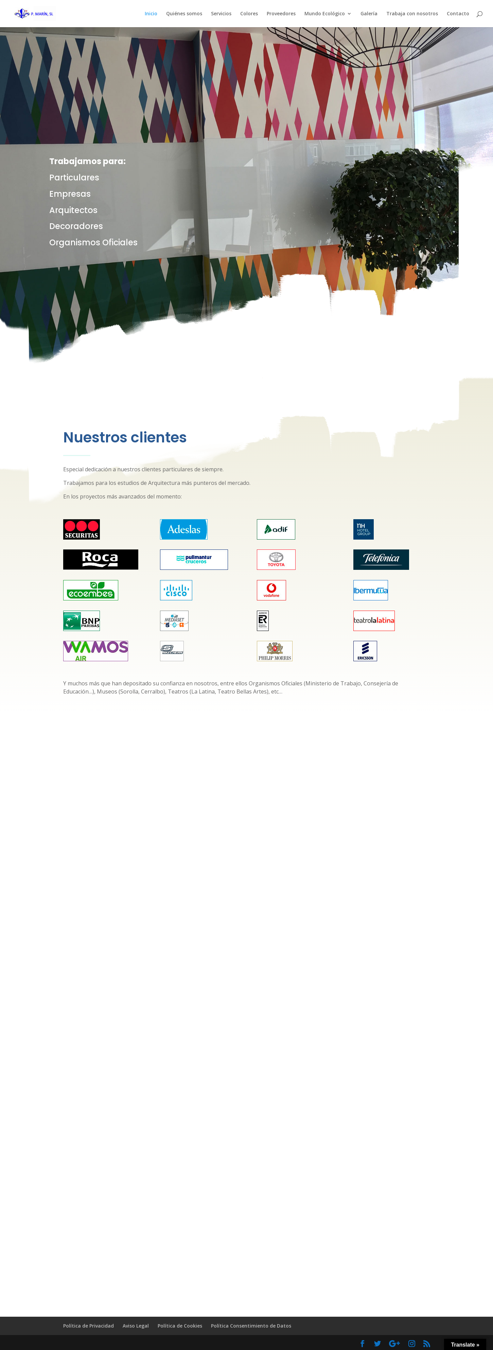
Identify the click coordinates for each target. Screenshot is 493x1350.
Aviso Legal (136, 1325)
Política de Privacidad (88, 1325)
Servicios (221, 14)
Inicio (151, 14)
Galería (368, 14)
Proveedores (281, 14)
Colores (249, 14)
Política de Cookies (180, 1325)
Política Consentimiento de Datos (251, 1325)
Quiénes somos (184, 14)
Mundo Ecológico (324, 14)
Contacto (458, 14)
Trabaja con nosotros (412, 14)
